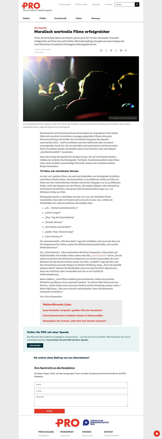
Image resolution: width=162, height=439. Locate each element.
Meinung (96, 18)
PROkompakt (81, 4)
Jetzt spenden (35, 345)
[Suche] (137, 4)
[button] (101, 50)
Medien (27, 18)
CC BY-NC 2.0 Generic (130, 118)
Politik (43, 18)
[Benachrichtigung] (157, 433)
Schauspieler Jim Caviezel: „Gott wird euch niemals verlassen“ (75, 320)
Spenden (96, 4)
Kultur (79, 18)
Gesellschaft (60, 18)
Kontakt (108, 4)
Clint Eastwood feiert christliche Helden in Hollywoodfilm (73, 315)
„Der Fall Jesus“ (99, 255)
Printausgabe (65, 4)
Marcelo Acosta (117, 118)
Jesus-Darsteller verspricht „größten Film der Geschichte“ (73, 310)
